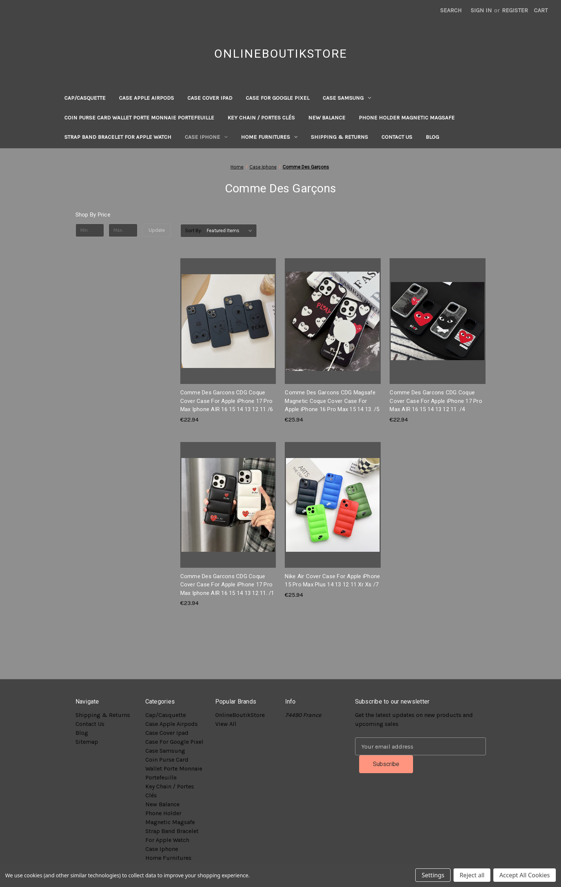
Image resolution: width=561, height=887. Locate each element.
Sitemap (86, 741)
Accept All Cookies (524, 875)
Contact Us (396, 137)
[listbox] (231, 230)
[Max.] (123, 230)
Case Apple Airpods (146, 98)
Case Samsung (347, 98)
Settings (433, 875)
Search (451, 10)
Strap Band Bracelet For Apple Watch (117, 137)
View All (225, 723)
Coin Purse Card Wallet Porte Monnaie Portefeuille (139, 117)
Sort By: (193, 230)
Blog (432, 137)
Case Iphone (206, 137)
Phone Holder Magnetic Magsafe (407, 117)
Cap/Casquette (85, 98)
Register (515, 10)
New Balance (326, 117)
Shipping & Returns (339, 137)
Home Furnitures (269, 137)
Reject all (472, 875)
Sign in (481, 10)
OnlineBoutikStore (240, 714)
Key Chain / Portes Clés (261, 117)
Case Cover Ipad (209, 98)
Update (157, 230)
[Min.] (89, 230)
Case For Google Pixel (277, 98)
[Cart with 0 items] (540, 10)
